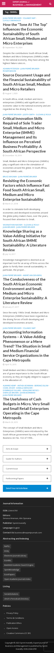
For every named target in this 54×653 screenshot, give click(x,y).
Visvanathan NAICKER (12, 225)
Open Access (12, 628)
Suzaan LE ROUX (43, 115)
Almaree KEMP (9, 386)
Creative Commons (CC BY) (18, 633)
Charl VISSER (9, 388)
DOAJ (6, 551)
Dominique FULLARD (12, 391)
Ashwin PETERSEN (11, 69)
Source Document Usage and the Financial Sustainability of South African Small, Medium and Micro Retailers (27, 82)
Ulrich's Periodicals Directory (16, 599)
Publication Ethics (14, 623)
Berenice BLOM (41, 386)
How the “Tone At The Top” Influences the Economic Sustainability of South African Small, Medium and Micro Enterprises (25, 33)
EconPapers (9, 574)
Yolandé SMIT (29, 18)
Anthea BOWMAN (25, 386)
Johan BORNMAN (27, 393)
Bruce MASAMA (10, 177)
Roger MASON (9, 71)
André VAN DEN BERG (32, 276)
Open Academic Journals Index (17, 579)
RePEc (7, 546)
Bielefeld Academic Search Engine (18, 565)
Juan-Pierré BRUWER (12, 18)
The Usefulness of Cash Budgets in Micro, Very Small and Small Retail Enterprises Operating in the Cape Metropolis (26, 408)
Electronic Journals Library (15, 555)
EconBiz (7, 560)
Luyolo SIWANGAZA (12, 21)
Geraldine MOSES (30, 391)
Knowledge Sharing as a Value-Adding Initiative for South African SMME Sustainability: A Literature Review (24, 240)
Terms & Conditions (15, 618)
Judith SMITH (29, 115)
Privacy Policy (12, 613)
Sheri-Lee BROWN (11, 393)
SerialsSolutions (11, 594)
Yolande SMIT (29, 328)
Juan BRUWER (9, 227)
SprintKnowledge (11, 569)
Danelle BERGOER (24, 388)
